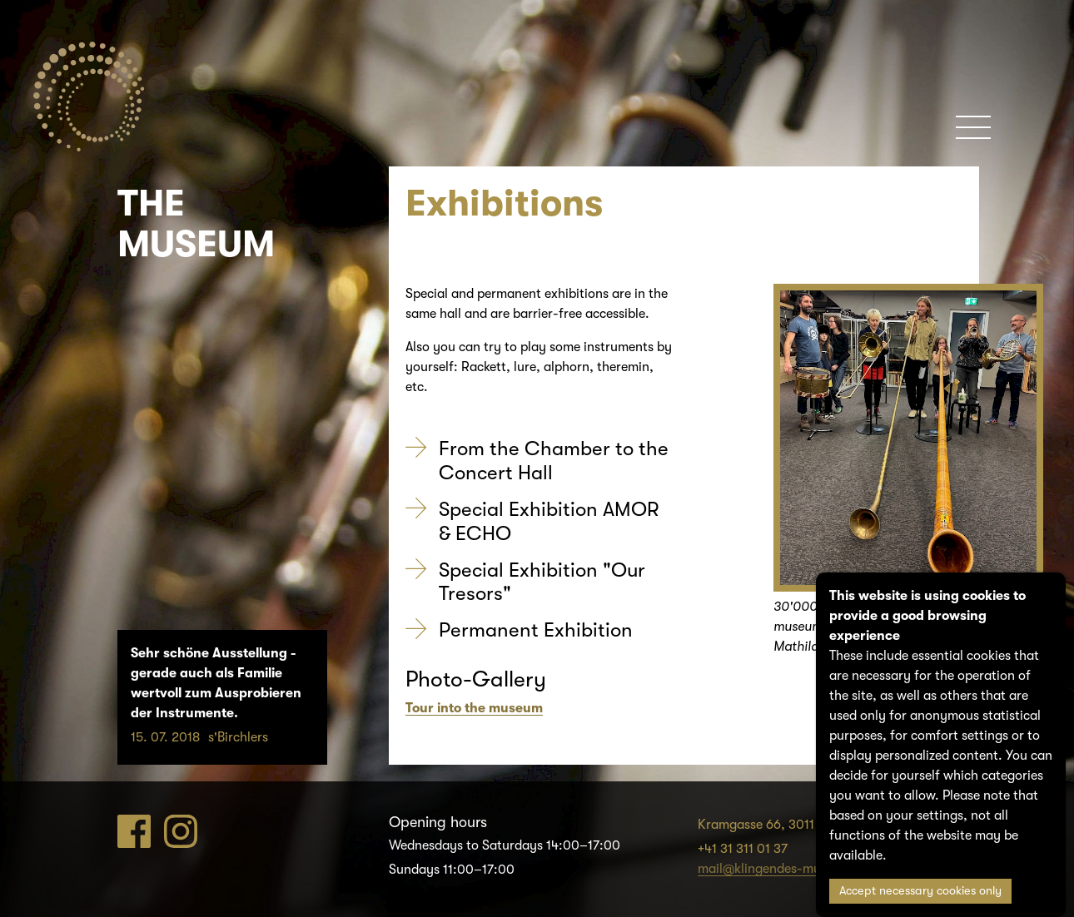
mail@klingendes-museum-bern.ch (800, 868)
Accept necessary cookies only (920, 891)
